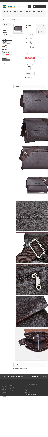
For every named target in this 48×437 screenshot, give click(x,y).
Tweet (27, 64)
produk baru (7, 11)
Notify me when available (29, 62)
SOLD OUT (5, 60)
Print (28, 79)
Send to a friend (30, 77)
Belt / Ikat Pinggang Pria (5, 33)
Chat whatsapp (18, 11)
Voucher (11, 390)
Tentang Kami (4, 390)
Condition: (27, 29)
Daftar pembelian (13, 383)
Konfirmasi (6, 15)
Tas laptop (5, 45)
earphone (5, 56)
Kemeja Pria (5, 37)
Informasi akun (12, 388)
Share (32, 64)
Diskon (4, 65)
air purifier (5, 58)
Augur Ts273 (4, 72)
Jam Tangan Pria (6, 49)
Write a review (28, 73)
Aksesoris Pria (6, 54)
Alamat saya (12, 387)
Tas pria (4, 28)
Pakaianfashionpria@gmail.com (31, 394)
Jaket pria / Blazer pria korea (6, 42)
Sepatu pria (5, 30)
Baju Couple (5, 52)
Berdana (28, 11)
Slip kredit (12, 385)
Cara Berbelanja (38, 11)
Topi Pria (5, 47)
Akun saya (12, 382)
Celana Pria (5, 35)
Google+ (28, 66)
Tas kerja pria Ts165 (6, 95)
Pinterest (28, 68)
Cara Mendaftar (5, 383)
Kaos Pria (5, 39)
